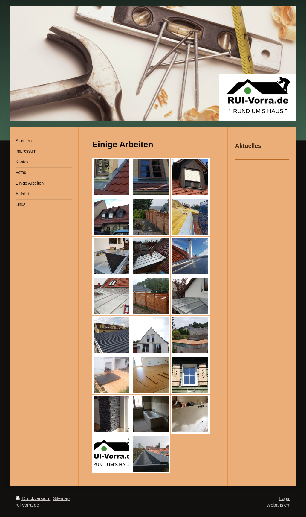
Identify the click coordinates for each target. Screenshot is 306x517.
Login (284, 498)
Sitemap (61, 498)
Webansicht (278, 504)
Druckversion (33, 498)
